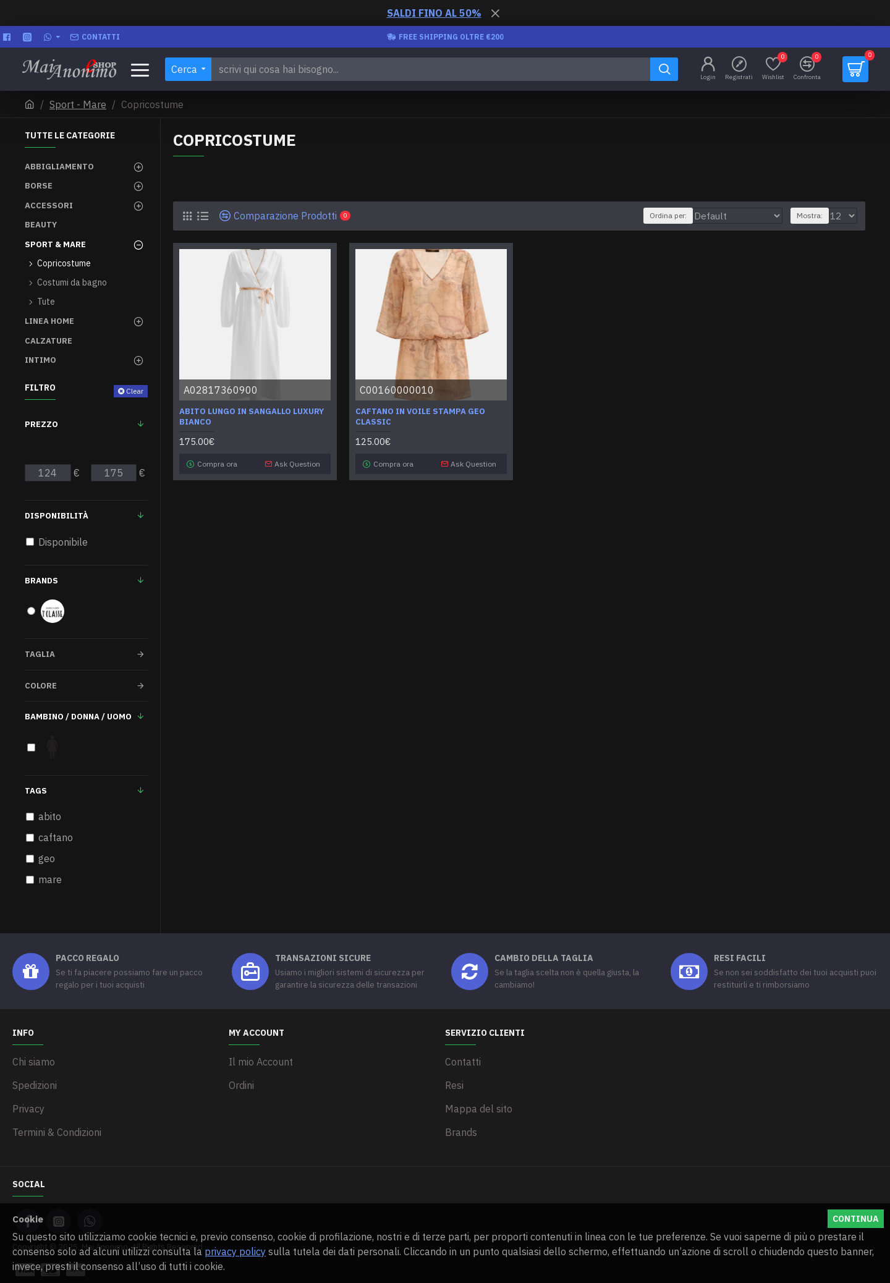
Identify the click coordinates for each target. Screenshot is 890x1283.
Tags (36, 790)
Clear (134, 391)
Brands (41, 580)
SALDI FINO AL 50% (434, 13)
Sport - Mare (77, 104)
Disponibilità (56, 515)
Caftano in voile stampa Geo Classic (420, 417)
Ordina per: (665, 215)
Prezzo (41, 424)
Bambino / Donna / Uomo (78, 716)
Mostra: (813, 215)
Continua (856, 1218)
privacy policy (235, 1251)
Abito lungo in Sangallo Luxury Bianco (251, 417)
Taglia (40, 654)
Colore (41, 685)
